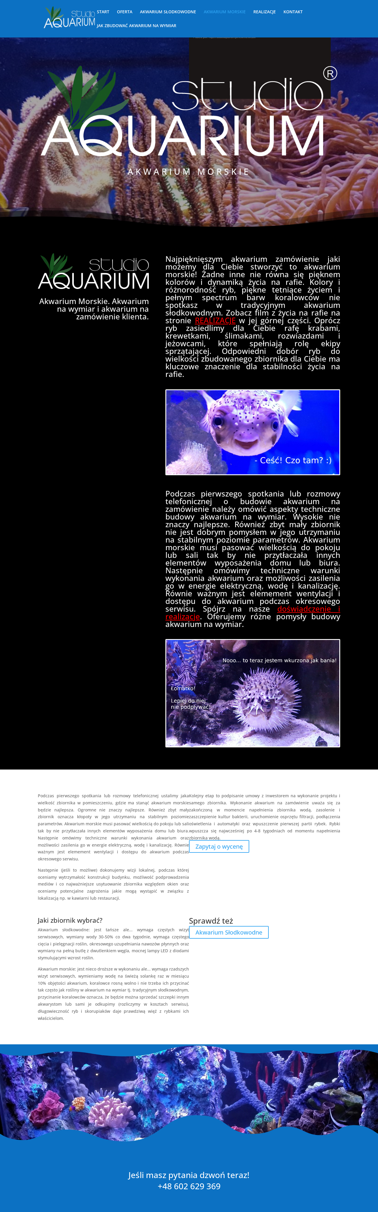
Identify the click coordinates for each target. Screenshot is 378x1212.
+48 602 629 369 (189, 1186)
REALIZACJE (264, 12)
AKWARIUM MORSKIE (225, 12)
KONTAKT (293, 12)
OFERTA (124, 12)
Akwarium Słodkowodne (228, 932)
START (103, 12)
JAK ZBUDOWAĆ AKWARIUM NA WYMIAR (136, 26)
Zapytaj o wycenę (219, 846)
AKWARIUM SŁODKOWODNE (168, 12)
